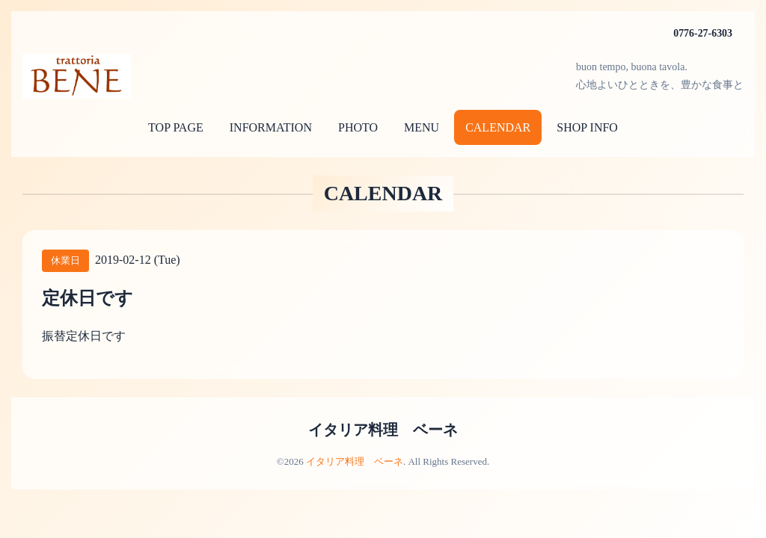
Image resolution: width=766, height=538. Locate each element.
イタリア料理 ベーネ (383, 429)
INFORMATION (271, 127)
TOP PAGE (175, 127)
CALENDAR (497, 127)
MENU (421, 127)
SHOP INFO (587, 127)
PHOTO (358, 127)
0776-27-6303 (702, 33)
